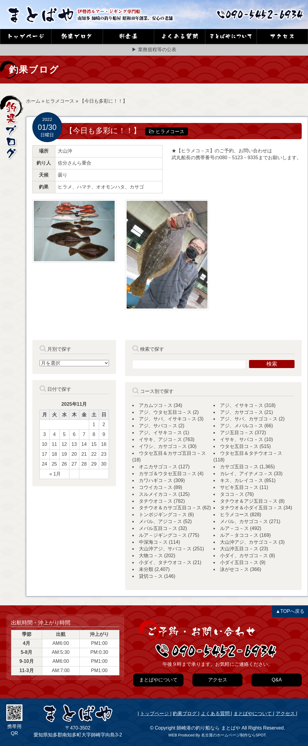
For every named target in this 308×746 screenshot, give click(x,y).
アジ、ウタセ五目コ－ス (165, 412)
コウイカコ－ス (155, 487)
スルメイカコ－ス (158, 494)
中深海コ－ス (153, 542)
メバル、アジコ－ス (160, 521)
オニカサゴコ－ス (158, 466)
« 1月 (55, 473)
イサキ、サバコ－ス (241, 439)
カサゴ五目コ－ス (239, 466)
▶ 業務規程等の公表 (154, 49)
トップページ (155, 713)
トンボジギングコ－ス (163, 514)
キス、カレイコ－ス (241, 480)
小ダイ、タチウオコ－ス (165, 562)
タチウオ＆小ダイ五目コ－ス (251, 507)
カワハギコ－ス (155, 480)
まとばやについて (253, 713)
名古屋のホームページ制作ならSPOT (233, 735)
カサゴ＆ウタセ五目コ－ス (167, 473)
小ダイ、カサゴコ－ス (244, 555)
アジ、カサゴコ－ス (241, 412)
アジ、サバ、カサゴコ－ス (248, 418)
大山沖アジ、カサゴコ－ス (248, 542)
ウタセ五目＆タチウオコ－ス (251, 453)
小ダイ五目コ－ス (239, 562)
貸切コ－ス (151, 576)
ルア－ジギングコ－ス (163, 535)
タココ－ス (232, 494)
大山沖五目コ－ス (239, 548)
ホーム (33, 101)
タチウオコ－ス (155, 501)
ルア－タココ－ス (239, 535)
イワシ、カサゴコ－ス (163, 446)
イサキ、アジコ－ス (160, 439)
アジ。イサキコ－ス (160, 432)
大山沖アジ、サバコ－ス (165, 548)
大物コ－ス (151, 555)
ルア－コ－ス (234, 528)
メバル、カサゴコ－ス (244, 521)
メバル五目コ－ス (158, 528)
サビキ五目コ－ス (239, 487)
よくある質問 (216, 713)
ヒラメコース (59, 101)
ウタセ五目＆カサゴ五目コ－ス (172, 453)
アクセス (286, 713)
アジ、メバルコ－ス (241, 425)
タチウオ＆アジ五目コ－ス (248, 501)
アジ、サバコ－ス (158, 425)
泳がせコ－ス (234, 569)
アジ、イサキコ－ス (241, 405)
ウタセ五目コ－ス (239, 446)
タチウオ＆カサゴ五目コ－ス (170, 507)
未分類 (146, 569)
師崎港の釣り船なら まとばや (208, 727)
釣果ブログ (185, 713)
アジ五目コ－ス (237, 432)
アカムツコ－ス (155, 405)
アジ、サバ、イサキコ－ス (167, 418)
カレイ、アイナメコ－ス (246, 473)
